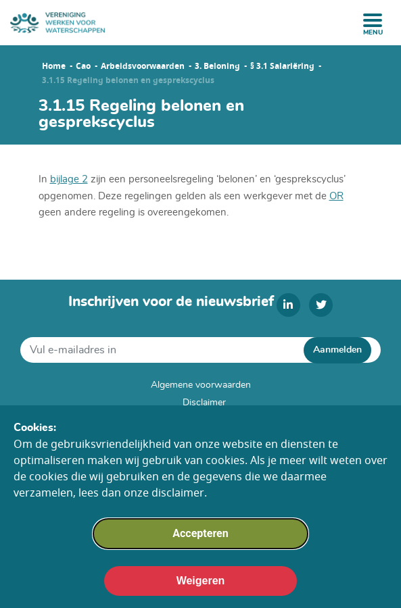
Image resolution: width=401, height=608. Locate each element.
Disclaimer (204, 402)
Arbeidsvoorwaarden (143, 66)
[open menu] (372, 20)
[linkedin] (288, 305)
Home (54, 66)
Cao (83, 66)
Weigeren (200, 587)
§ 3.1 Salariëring (282, 66)
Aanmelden (337, 350)
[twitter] (321, 305)
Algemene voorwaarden (201, 385)
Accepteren (200, 540)
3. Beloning (217, 66)
